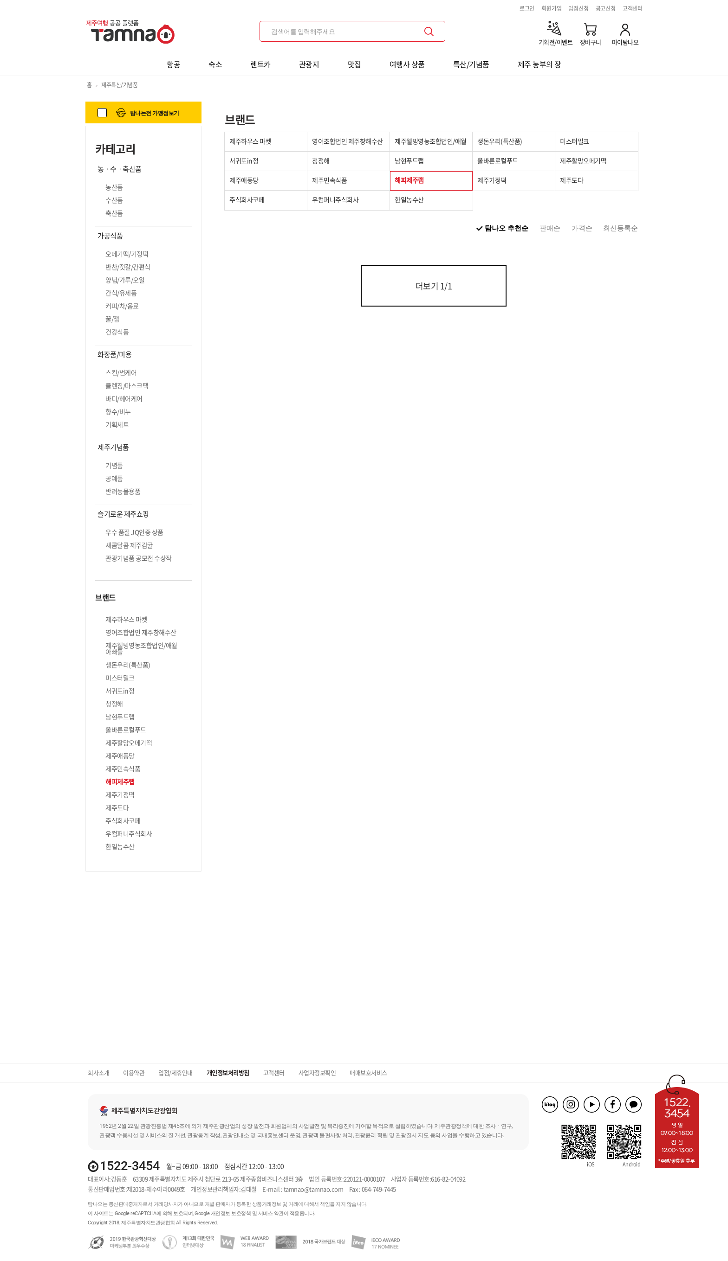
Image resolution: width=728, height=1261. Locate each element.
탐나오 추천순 (506, 228)
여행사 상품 (407, 64)
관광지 (309, 64)
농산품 (114, 187)
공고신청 (606, 8)
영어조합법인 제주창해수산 (140, 632)
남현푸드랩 (120, 716)
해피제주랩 (120, 781)
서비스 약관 (271, 1213)
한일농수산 (120, 846)
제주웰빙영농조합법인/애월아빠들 (141, 648)
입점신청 (578, 8)
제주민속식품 (122, 768)
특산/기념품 (471, 64)
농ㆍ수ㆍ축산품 (120, 169)
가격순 (582, 228)
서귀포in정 (119, 690)
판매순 (550, 228)
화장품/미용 (114, 354)
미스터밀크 (120, 677)
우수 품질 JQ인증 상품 (134, 532)
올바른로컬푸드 (125, 729)
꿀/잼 (112, 318)
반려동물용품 (122, 491)
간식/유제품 (120, 292)
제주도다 (117, 807)
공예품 (114, 478)
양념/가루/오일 (124, 279)
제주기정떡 (120, 794)
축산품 (114, 213)
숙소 (215, 64)
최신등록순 (620, 228)
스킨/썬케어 (120, 372)
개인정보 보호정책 (231, 1213)
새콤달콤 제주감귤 (129, 545)
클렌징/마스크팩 (126, 385)
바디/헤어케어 (124, 398)
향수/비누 (118, 411)
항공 (173, 64)
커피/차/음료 (122, 305)
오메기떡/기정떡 (126, 253)
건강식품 (117, 331)
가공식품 (110, 235)
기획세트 (117, 424)
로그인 (527, 8)
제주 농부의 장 (539, 64)
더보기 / (434, 286)
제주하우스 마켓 (126, 619)
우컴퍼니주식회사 (128, 833)
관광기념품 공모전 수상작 (138, 558)
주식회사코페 (122, 820)
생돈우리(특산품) (127, 664)
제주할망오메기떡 (128, 742)
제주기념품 (113, 447)
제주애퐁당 (120, 755)
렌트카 (260, 64)
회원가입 (551, 8)
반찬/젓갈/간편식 (127, 266)
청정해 (114, 703)
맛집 (354, 64)
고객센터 (633, 8)
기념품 (114, 465)
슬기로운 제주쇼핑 (123, 514)
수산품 (114, 200)
